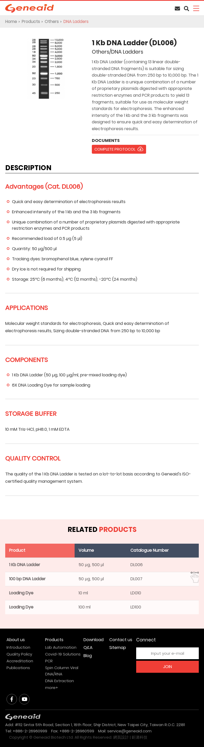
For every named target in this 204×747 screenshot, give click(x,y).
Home (11, 22)
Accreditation (20, 661)
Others (52, 22)
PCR (49, 661)
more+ (51, 687)
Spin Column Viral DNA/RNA (61, 671)
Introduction (18, 647)
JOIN (167, 667)
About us (16, 640)
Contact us (120, 640)
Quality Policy (19, 654)
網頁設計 (121, 737)
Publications (18, 667)
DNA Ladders (75, 22)
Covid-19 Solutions (63, 654)
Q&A (88, 648)
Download (93, 640)
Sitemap (117, 648)
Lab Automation (60, 647)
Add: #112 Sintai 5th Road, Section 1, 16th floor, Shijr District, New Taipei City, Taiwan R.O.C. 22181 (95, 724)
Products (31, 22)
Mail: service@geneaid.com (125, 731)
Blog (87, 656)
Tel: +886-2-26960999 (26, 731)
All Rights (83, 737)
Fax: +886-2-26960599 (72, 731)
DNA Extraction (59, 680)
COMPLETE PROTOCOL (114, 149)
